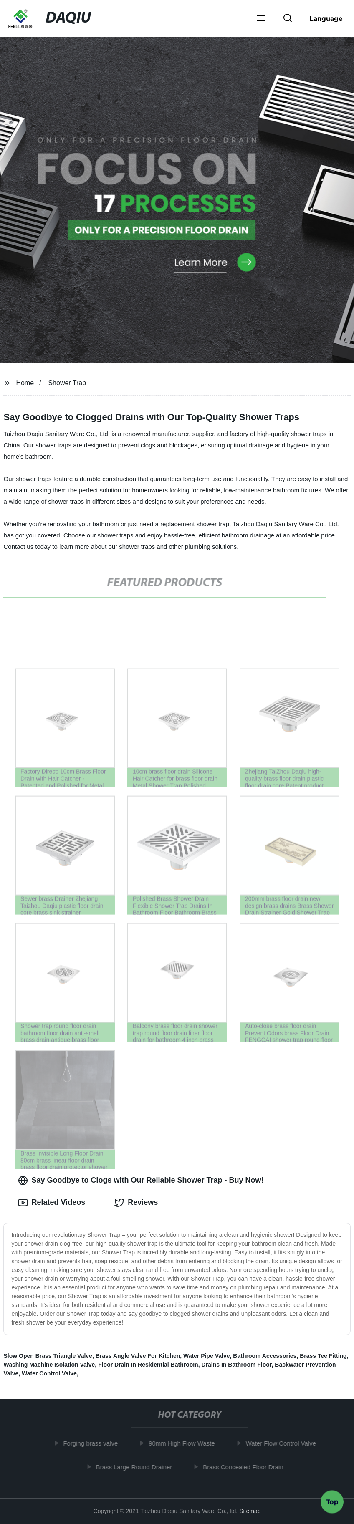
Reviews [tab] (136, 1203)
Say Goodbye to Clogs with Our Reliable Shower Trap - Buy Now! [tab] (140, 1181)
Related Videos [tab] (51, 1203)
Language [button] (326, 18)
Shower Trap (67, 382)
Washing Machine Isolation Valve (49, 1364)
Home (25, 382)
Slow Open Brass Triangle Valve (47, 1355)
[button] (260, 19)
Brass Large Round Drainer (137, 1467)
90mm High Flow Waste (185, 1443)
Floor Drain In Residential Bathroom (148, 1364)
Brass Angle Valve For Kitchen (138, 1355)
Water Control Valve (49, 1373)
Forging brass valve (93, 1443)
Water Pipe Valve (206, 1355)
